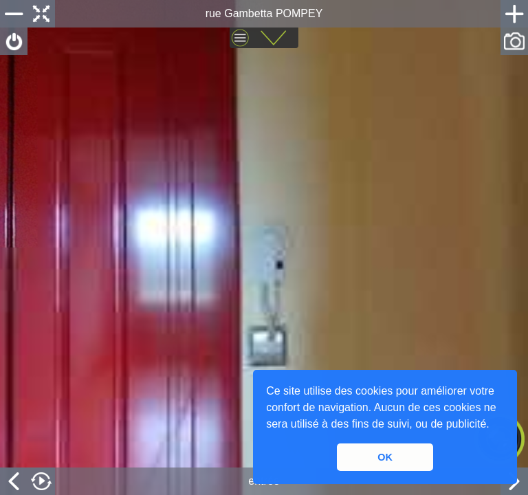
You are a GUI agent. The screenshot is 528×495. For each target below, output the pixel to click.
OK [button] (385, 457)
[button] (494, 426)
